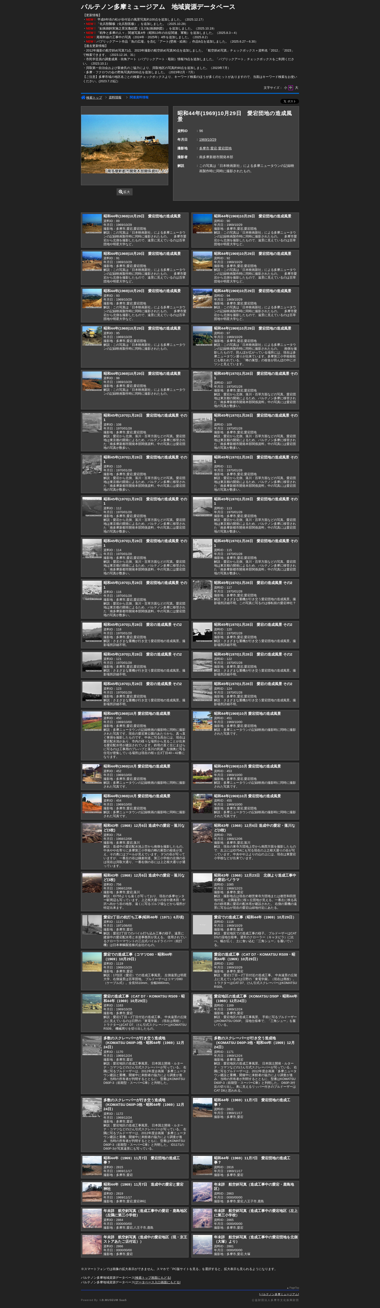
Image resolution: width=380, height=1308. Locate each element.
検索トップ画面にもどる (152, 1277)
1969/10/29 (207, 139)
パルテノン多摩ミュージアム (279, 1294)
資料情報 (115, 97)
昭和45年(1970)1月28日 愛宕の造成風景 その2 (253, 583)
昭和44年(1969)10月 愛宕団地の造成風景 (136, 713)
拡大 (124, 192)
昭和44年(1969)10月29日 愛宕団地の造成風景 (142, 216)
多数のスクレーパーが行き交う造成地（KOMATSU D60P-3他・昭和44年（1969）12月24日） (143, 1042)
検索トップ (91, 97)
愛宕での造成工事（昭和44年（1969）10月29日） (255, 917)
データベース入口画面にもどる (157, 1282)
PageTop (294, 1287)
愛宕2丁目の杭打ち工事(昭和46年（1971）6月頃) (143, 917)
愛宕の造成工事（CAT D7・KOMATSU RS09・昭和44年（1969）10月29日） (254, 956)
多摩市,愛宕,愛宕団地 (215, 148)
